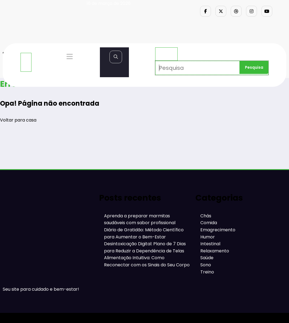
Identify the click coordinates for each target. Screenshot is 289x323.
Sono (205, 265)
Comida (208, 223)
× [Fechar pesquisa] (166, 54)
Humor (207, 237)
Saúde (206, 258)
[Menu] (26, 62)
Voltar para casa (18, 120)
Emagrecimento (217, 230)
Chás (205, 216)
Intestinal (210, 244)
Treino (207, 272)
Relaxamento (214, 251)
